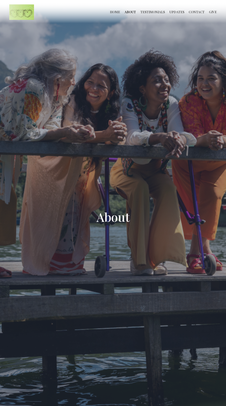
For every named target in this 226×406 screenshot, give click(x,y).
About (130, 12)
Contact (197, 12)
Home (115, 12)
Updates (176, 12)
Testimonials (152, 12)
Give (213, 12)
